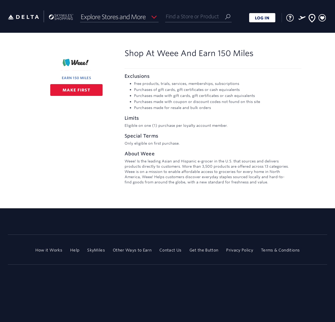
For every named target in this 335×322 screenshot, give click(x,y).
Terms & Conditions (280, 250)
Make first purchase (76, 92)
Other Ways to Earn (132, 250)
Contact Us (170, 250)
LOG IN (262, 17)
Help (74, 250)
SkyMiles (96, 250)
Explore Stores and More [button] (113, 17)
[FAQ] (290, 17)
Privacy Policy (239, 250)
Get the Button (204, 250)
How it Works (48, 250)
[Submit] (228, 16)
